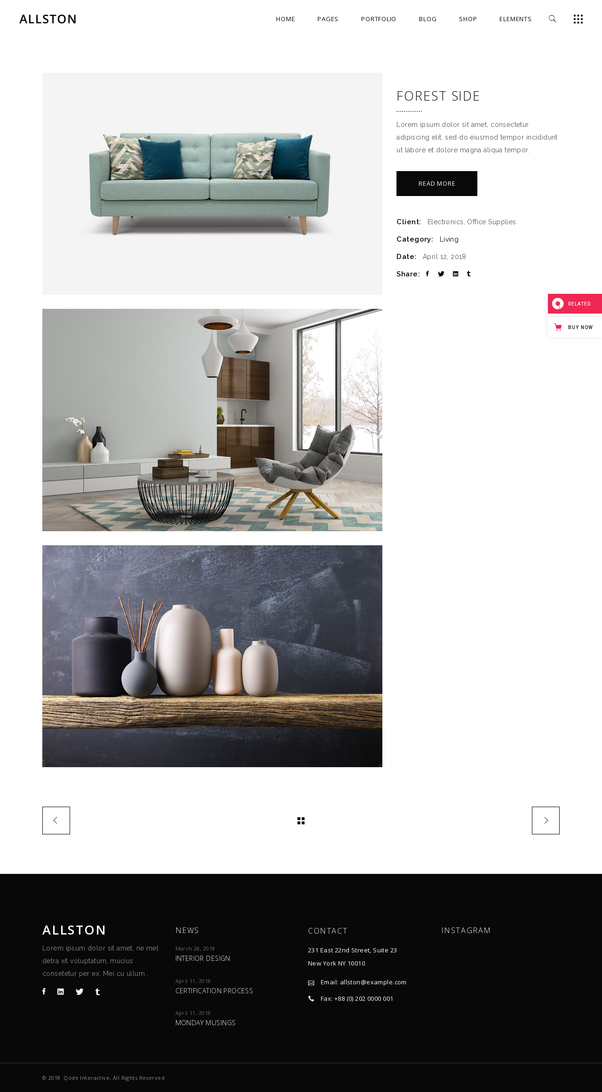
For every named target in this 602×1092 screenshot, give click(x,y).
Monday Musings (205, 1022)
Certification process (214, 990)
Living (449, 239)
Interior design (202, 958)
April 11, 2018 (193, 980)
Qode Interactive (86, 1077)
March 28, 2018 (195, 948)
